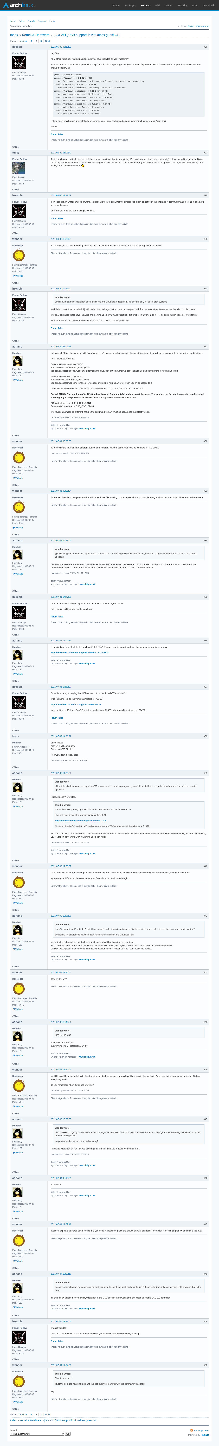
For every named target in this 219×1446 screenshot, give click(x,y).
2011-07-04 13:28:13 (61, 1274)
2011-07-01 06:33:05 (61, 441)
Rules (21, 21)
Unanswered (202, 26)
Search (31, 21)
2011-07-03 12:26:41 (61, 972)
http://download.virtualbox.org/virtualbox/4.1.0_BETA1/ (79, 652)
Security (182, 5)
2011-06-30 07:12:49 (61, 195)
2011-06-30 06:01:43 (61, 152)
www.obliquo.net (87, 428)
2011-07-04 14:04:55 (61, 1365)
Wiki (157, 5)
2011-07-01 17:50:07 (61, 686)
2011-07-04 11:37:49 (61, 1224)
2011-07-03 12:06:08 (61, 915)
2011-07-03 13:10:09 (61, 1069)
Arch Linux (19, 5)
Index (12, 21)
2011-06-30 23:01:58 (61, 346)
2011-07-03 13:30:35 (61, 1119)
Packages (130, 5)
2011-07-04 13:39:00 (61, 1321)
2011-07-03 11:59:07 (61, 866)
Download (208, 5)
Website (19, 276)
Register (42, 21)
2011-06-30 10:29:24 (61, 239)
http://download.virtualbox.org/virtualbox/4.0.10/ (76, 704)
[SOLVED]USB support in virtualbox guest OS (86, 35)
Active (191, 26)
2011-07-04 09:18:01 (61, 1178)
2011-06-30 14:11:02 (61, 288)
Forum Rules (57, 134)
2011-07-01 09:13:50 (61, 540)
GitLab (168, 5)
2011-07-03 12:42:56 (61, 1022)
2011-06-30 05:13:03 (61, 47)
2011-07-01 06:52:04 (61, 491)
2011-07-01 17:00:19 (61, 640)
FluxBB (205, 1434)
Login (52, 21)
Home (116, 5)
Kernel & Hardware (36, 35)
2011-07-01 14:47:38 (61, 597)
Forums (145, 5)
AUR (194, 5)
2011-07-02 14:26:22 (61, 736)
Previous (23, 41)
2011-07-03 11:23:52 (61, 773)
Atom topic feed (201, 1430)
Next (47, 41)
